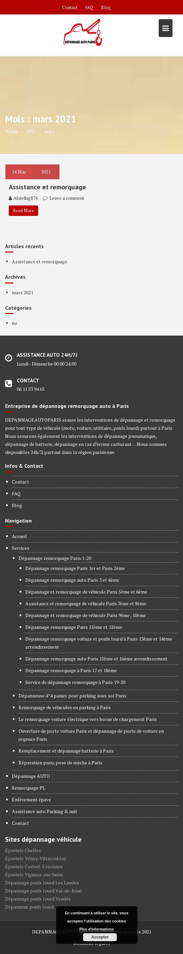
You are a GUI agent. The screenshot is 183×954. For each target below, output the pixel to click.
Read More (23, 210)
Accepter (99, 937)
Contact (69, 7)
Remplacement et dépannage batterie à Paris (66, 751)
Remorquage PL (28, 788)
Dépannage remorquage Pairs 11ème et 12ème (73, 627)
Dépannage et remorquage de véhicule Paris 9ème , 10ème (85, 615)
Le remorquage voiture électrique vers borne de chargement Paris (88, 719)
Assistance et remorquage (47, 187)
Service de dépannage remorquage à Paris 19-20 (75, 682)
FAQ (89, 7)
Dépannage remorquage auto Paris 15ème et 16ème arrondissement (96, 658)
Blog (106, 7)
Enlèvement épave (31, 799)
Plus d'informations (96, 929)
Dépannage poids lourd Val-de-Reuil (43, 890)
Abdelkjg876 (23, 198)
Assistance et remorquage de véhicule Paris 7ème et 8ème (85, 603)
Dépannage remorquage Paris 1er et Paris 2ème (75, 568)
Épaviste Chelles (23, 850)
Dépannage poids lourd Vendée (38, 898)
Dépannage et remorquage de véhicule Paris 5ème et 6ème (86, 591)
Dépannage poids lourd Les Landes (42, 882)
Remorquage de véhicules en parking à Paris (65, 707)
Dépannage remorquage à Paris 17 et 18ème (71, 670)
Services (20, 548)
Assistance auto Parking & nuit (44, 811)
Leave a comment (66, 198)
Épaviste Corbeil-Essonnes (34, 866)
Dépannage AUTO (31, 776)
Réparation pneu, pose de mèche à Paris (60, 762)
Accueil (19, 536)
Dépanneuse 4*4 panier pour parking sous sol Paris (72, 695)
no (14, 323)
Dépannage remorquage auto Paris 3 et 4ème (72, 580)
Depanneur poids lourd (29, 907)
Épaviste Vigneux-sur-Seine (34, 874)
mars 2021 (22, 292)
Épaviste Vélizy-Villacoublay (35, 858)
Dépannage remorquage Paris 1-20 (55, 558)
